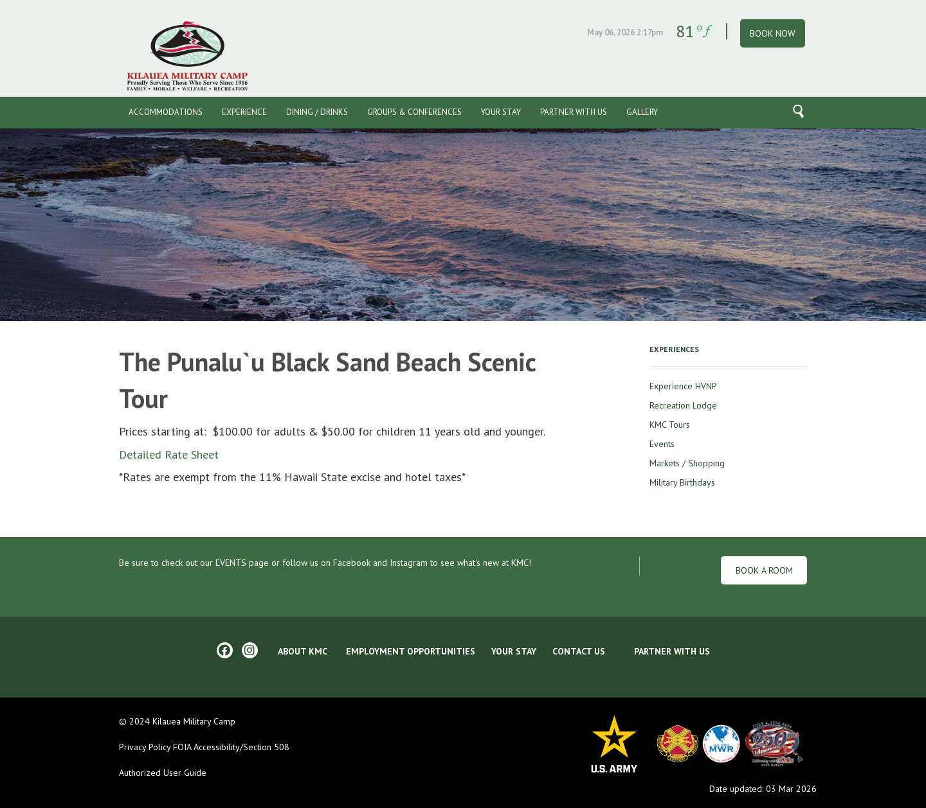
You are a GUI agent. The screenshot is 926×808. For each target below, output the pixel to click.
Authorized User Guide (162, 772)
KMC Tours (669, 424)
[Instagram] (250, 650)
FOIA (180, 747)
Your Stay (501, 112)
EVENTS (230, 562)
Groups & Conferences (414, 112)
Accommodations (166, 112)
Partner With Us (573, 112)
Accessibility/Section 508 (241, 747)
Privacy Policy (144, 747)
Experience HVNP (683, 386)
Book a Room (764, 570)
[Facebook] (225, 650)
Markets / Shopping (687, 463)
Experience (244, 112)
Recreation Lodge (683, 405)
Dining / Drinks (317, 112)
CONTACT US (578, 651)
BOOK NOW (772, 33)
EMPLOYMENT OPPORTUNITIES (410, 651)
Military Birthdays (682, 482)
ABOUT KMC (302, 651)
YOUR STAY (513, 651)
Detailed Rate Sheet (169, 454)
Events (662, 444)
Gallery (642, 112)
